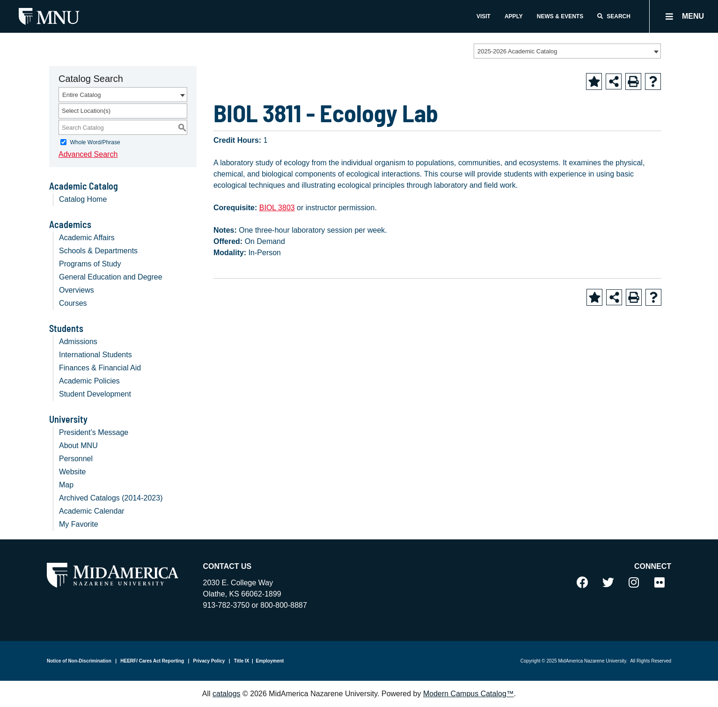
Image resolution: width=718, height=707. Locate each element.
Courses (73, 303)
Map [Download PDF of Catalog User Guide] (66, 485)
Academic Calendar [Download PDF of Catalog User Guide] (92, 511)
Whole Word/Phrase (95, 142)
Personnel (76, 459)
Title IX (241, 660)
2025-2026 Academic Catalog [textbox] (517, 51)
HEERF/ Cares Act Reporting (151, 660)
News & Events (560, 16)
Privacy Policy (208, 660)
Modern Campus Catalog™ (468, 694)
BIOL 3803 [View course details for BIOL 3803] (277, 208)
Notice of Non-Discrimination (79, 660)
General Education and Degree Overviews (110, 283)
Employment (270, 660)
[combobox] (567, 51)
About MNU (78, 445)
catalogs (226, 694)
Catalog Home (83, 199)
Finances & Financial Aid (100, 368)
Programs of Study (90, 264)
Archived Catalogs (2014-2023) (110, 498)
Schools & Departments (98, 251)
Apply (514, 16)
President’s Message (93, 432)
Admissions (78, 342)
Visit (483, 16)
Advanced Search (88, 154)
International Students (95, 355)
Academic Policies (89, 381)
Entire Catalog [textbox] (81, 94)
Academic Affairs (87, 238)
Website (72, 472)
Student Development (95, 394)
